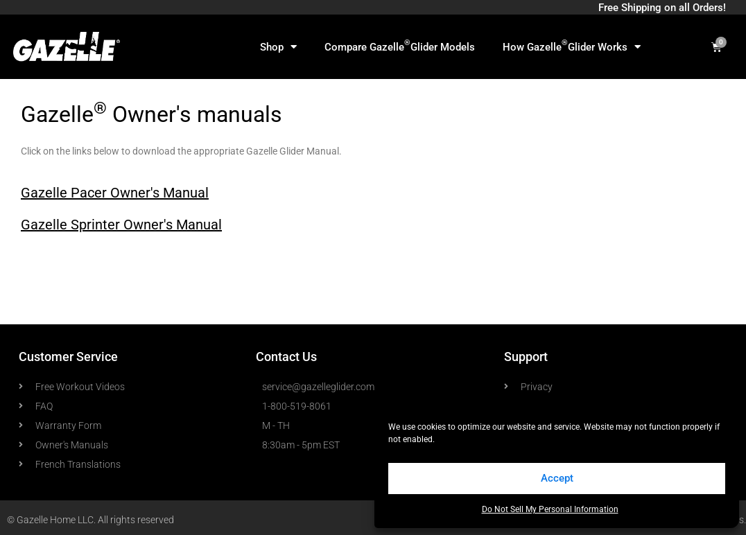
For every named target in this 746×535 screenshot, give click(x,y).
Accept (557, 478)
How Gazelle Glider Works (572, 46)
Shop (278, 47)
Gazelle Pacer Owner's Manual (115, 192)
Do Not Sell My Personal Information (550, 509)
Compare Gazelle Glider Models (399, 45)
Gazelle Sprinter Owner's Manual (121, 224)
